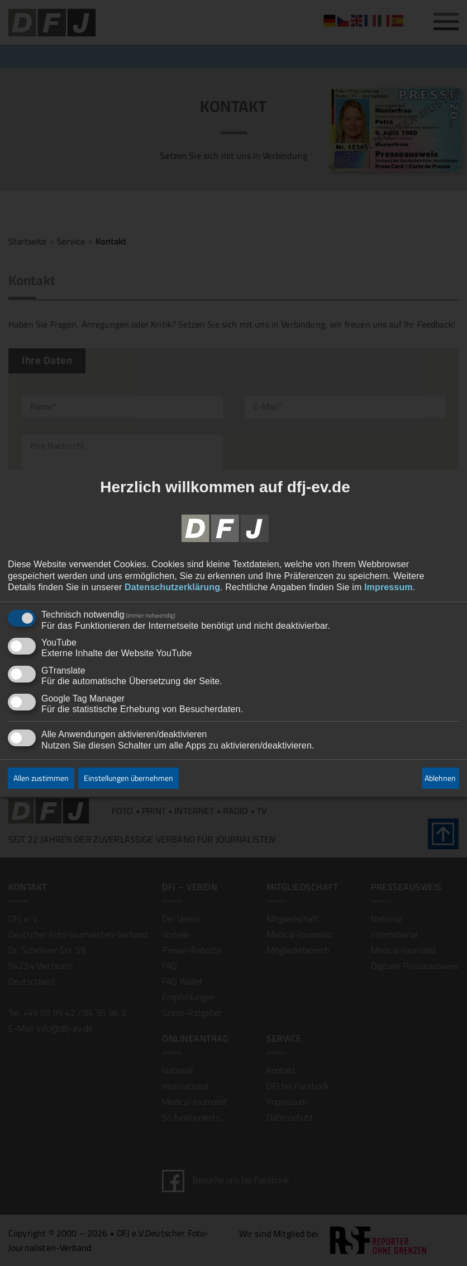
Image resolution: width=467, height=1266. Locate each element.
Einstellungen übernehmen (128, 778)
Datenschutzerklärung (172, 587)
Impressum (388, 587)
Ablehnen (440, 778)
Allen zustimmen (41, 778)
